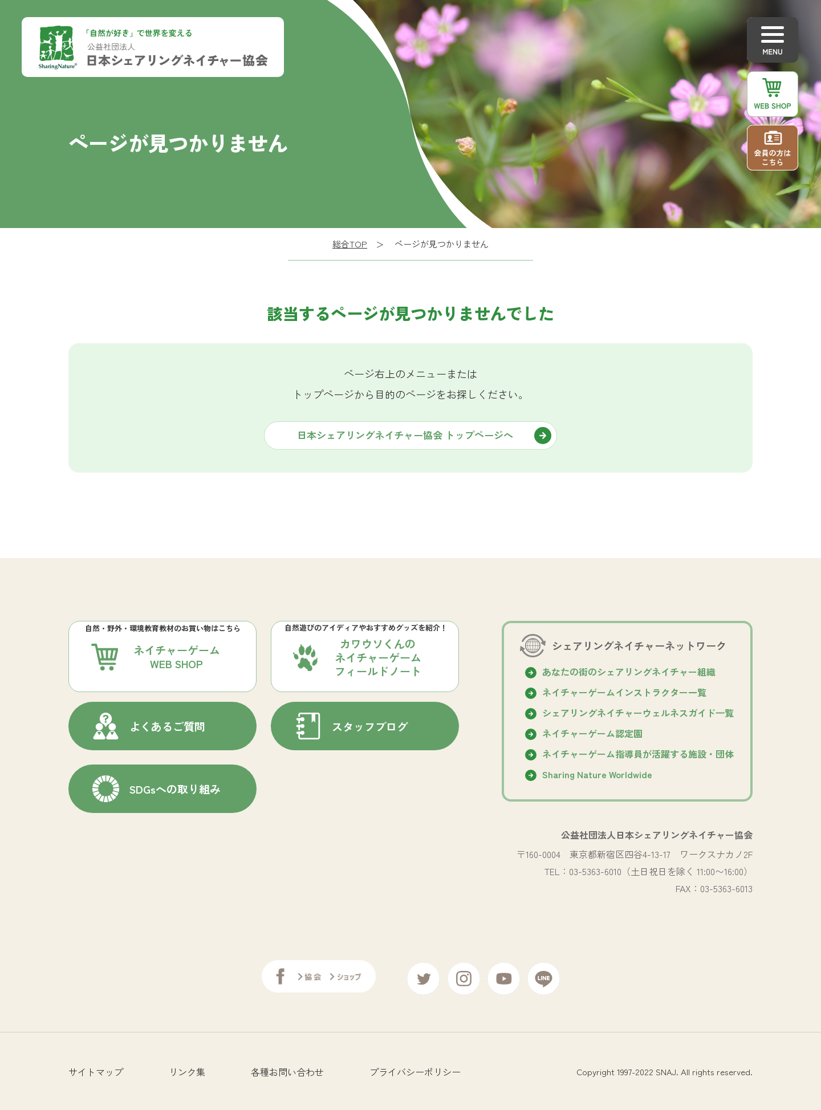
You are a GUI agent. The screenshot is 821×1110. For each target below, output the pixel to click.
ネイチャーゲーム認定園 (592, 733)
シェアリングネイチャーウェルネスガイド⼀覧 (638, 712)
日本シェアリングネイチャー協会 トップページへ (405, 435)
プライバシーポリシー (415, 1067)
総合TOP (349, 244)
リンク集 (187, 1067)
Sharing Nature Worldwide (597, 774)
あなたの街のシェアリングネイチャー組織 (629, 671)
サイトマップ (95, 1067)
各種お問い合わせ (287, 1067)
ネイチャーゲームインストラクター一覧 (624, 692)
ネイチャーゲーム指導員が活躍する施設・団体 (638, 754)
